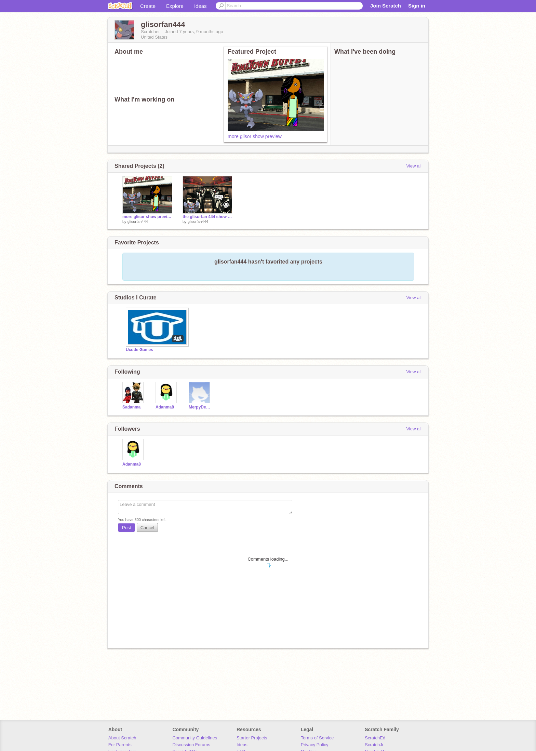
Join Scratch (385, 6)
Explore (175, 6)
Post (126, 527)
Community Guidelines (194, 737)
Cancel (147, 527)
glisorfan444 (138, 221)
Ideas (200, 6)
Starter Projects (252, 737)
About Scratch (122, 737)
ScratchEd (375, 737)
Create (148, 6)
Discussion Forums (191, 744)
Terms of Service (317, 737)
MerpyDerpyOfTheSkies (200, 407)
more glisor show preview (255, 136)
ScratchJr (374, 744)
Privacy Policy (315, 744)
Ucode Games (139, 349)
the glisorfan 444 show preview (207, 216)
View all (413, 166)
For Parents (120, 744)
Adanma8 (165, 407)
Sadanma (131, 407)
